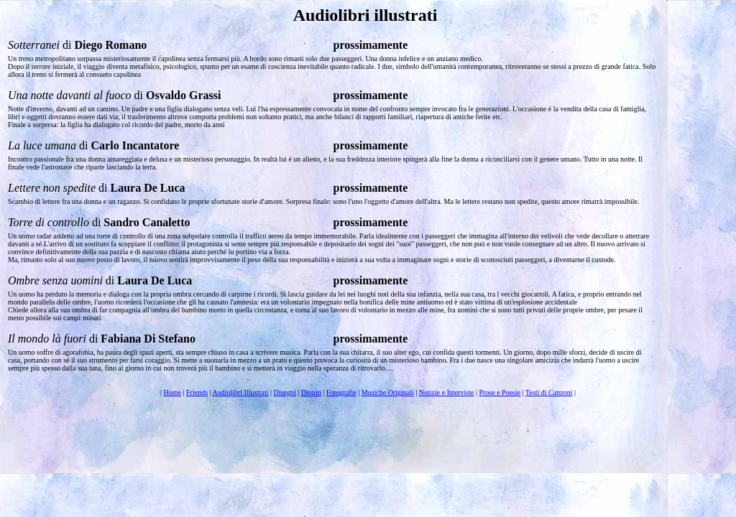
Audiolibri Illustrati (240, 392)
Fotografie (341, 392)
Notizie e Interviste (446, 392)
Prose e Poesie (499, 392)
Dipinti (311, 392)
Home (172, 392)
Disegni (285, 392)
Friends (197, 392)
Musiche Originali (388, 392)
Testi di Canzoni (548, 392)
